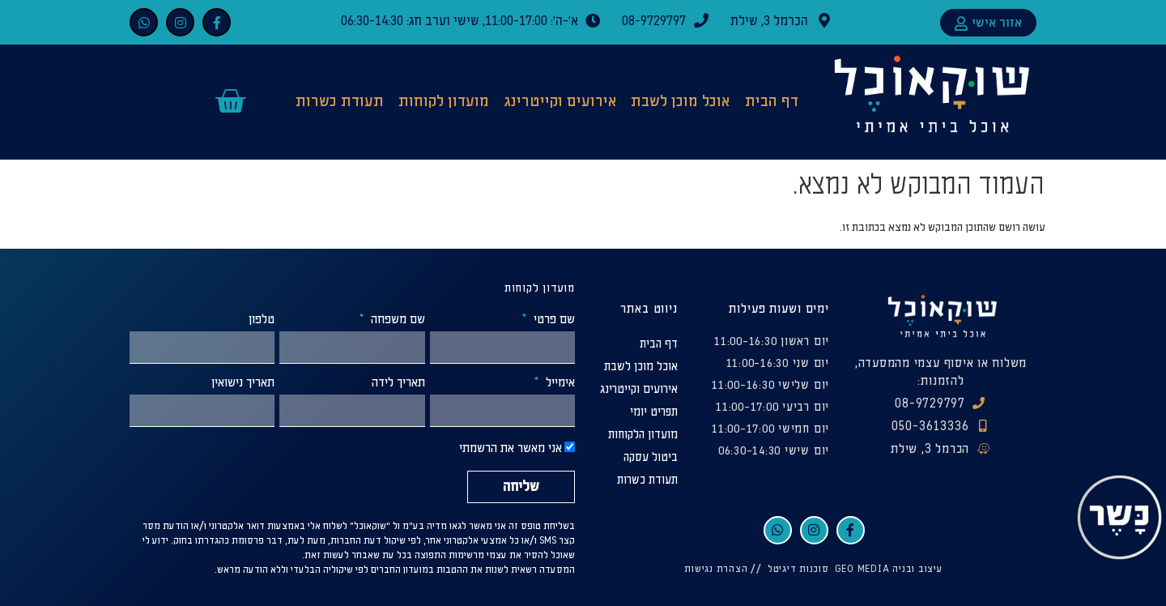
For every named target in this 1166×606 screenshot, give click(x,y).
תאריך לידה (398, 383)
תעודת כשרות (340, 101)
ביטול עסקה (650, 457)
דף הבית (771, 101)
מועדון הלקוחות (643, 435)
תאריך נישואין (242, 383)
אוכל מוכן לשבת (680, 101)
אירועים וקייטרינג (560, 101)
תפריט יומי (654, 412)
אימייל (559, 383)
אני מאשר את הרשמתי (510, 449)
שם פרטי (552, 320)
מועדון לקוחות (443, 101)
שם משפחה (396, 320)
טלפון (261, 320)
